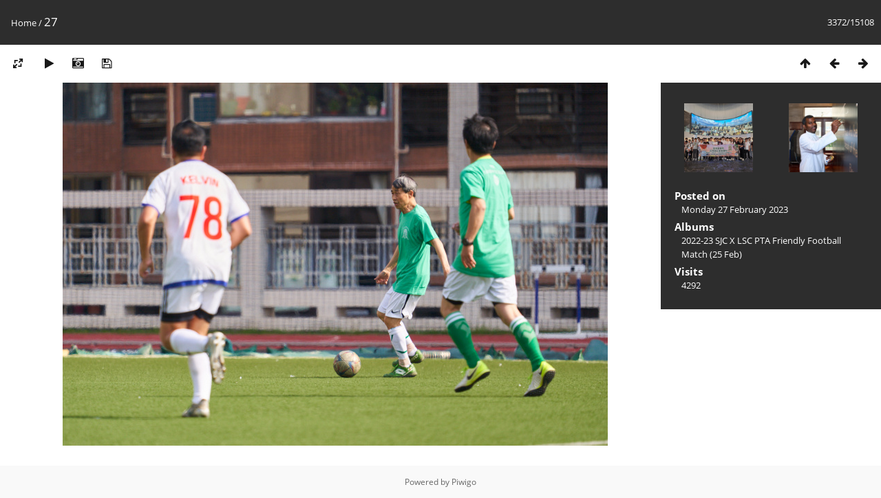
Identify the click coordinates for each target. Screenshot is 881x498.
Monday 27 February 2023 (734, 209)
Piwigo (464, 482)
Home (23, 23)
